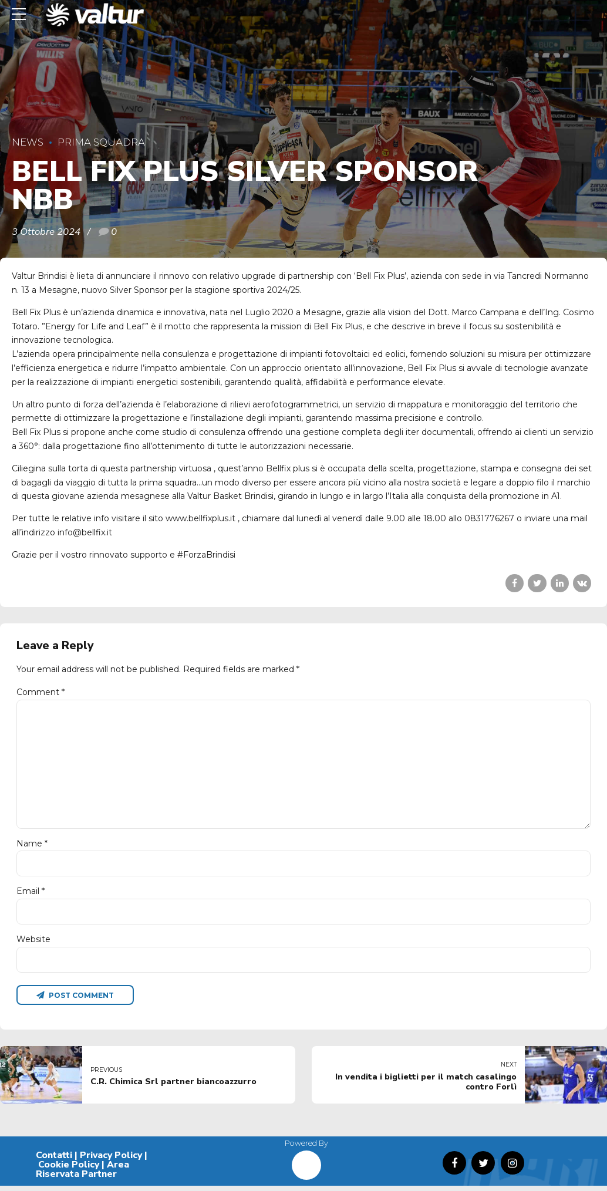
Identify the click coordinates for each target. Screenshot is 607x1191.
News (27, 142)
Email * (30, 895)
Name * (32, 847)
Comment (40, 692)
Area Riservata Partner (82, 1175)
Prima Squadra (101, 142)
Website (33, 944)
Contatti (54, 1161)
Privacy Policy (111, 1161)
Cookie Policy (68, 1170)
